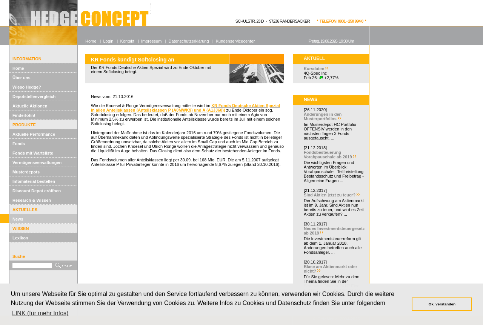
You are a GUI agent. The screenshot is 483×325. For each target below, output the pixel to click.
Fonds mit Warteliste (32, 153)
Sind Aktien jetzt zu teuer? (329, 195)
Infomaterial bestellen (33, 181)
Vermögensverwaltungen (37, 162)
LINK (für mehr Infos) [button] (40, 313)
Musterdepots (26, 172)
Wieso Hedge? (26, 87)
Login (108, 41)
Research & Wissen (31, 200)
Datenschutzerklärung (189, 41)
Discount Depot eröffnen (36, 191)
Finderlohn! (23, 115)
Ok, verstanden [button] (442, 304)
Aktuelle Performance (33, 134)
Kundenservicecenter (235, 41)
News (17, 219)
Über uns (21, 77)
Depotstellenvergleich (33, 96)
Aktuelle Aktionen (30, 106)
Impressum (151, 41)
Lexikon (20, 238)
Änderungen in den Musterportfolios (322, 116)
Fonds (18, 143)
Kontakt (127, 41)
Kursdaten (314, 68)
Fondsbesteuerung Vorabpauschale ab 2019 (328, 154)
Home (18, 68)
